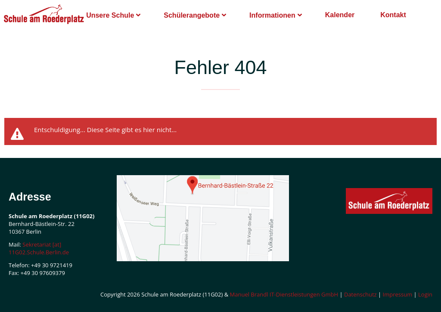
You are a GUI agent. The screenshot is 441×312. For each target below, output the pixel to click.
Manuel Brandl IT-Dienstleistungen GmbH (284, 294)
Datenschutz (360, 294)
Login (425, 294)
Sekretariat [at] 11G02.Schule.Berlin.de (39, 248)
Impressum (398, 294)
